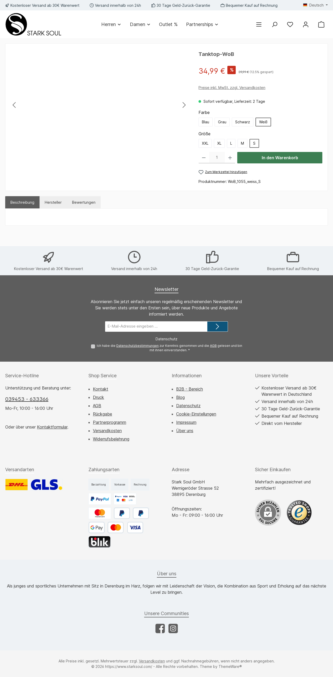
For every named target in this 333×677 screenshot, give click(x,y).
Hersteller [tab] (53, 202)
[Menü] (258, 24)
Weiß (263, 122)
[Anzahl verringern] (203, 157)
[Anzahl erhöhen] (230, 157)
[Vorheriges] (14, 105)
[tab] (22, 202)
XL (219, 143)
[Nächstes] (184, 105)
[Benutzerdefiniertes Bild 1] (299, 513)
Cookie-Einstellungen (196, 414)
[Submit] (217, 326)
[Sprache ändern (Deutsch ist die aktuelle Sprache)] (315, 5)
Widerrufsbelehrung (111, 439)
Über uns (184, 430)
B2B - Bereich (189, 389)
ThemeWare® (230, 666)
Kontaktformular (52, 427)
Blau (205, 122)
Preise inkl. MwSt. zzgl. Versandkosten (231, 87)
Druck (98, 397)
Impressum (186, 422)
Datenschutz (188, 405)
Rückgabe (102, 414)
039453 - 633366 (26, 399)
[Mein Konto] (305, 24)
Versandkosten (107, 430)
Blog (180, 397)
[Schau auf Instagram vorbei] (173, 628)
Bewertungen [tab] (83, 202)
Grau (222, 122)
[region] (99, 105)
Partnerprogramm (109, 422)
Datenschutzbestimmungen (137, 345)
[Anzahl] (217, 157)
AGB (213, 345)
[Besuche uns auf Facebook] (160, 628)
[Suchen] (274, 24)
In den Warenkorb (280, 157)
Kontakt (100, 389)
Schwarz (242, 122)
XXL (205, 143)
